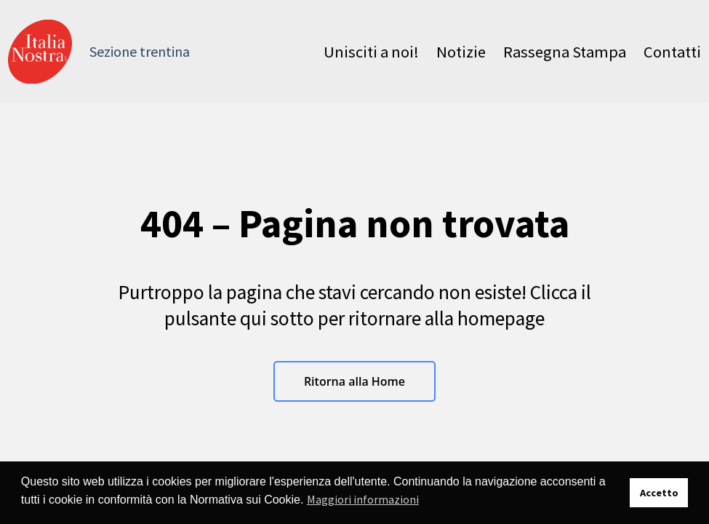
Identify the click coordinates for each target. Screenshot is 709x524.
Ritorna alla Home (354, 381)
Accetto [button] (659, 492)
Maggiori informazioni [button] (363, 499)
